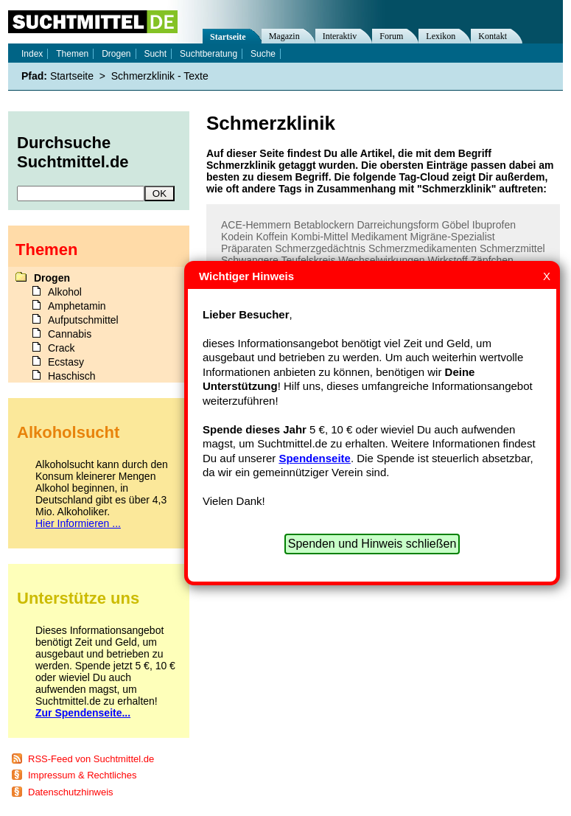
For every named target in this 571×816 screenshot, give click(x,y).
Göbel (455, 225)
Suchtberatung (208, 54)
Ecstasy (66, 362)
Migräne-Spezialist (452, 237)
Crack (61, 348)
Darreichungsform (397, 225)
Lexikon (440, 36)
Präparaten (246, 248)
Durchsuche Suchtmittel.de (73, 152)
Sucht (155, 54)
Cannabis (69, 334)
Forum (391, 36)
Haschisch (72, 376)
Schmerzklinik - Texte (160, 76)
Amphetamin (77, 306)
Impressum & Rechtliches (82, 775)
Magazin (284, 36)
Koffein (271, 237)
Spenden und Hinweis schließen (372, 543)
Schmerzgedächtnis (320, 248)
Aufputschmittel (83, 320)
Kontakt (492, 36)
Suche (263, 54)
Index (32, 54)
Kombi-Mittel (319, 237)
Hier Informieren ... (78, 523)
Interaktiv (340, 36)
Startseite (228, 37)
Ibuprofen (494, 225)
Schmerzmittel (512, 248)
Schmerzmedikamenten (422, 248)
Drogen (116, 54)
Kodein (237, 237)
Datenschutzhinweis (70, 792)
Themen (72, 54)
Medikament (379, 237)
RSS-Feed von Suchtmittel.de (91, 758)
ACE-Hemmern (256, 225)
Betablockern (324, 225)
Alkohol (65, 292)
